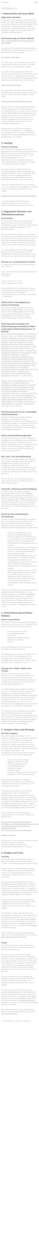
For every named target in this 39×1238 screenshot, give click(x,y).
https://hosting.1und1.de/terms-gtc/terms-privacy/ (16, 830)
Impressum (18, 1021)
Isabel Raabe (5, 2)
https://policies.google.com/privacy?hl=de (13, 937)
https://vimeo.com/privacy (9, 1013)
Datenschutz (27, 1021)
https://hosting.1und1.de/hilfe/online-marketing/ (16, 822)
